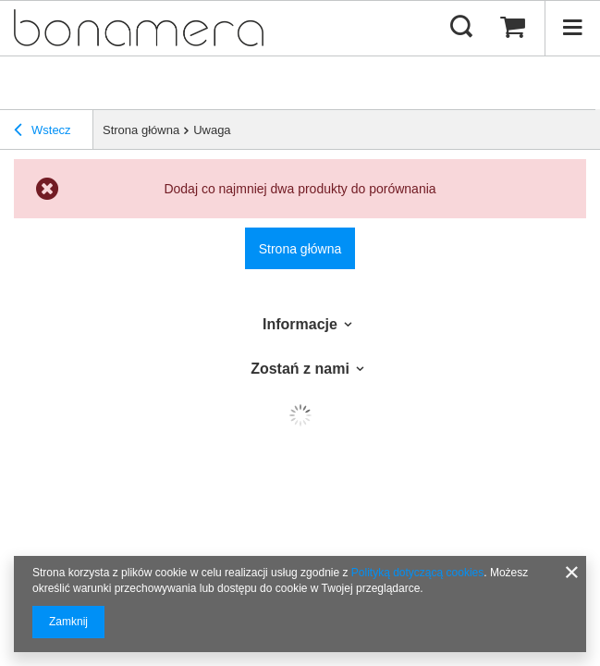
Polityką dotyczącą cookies (417, 572)
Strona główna (141, 130)
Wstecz (42, 130)
